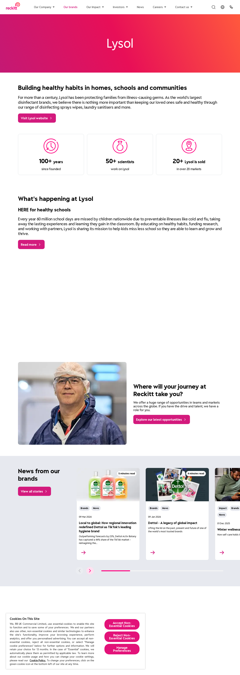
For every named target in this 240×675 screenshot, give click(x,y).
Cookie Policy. (38, 660)
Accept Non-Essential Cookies (122, 624)
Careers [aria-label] (159, 7)
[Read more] (31, 244)
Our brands (70, 7)
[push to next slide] (90, 570)
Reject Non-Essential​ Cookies (122, 636)
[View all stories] (34, 491)
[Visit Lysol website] (37, 118)
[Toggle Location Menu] (223, 7)
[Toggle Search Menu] (214, 7)
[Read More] (108, 514)
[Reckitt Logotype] (13, 7)
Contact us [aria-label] (183, 7)
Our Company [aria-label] (44, 7)
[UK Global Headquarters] (231, 7)
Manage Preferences (122, 649)
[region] (75, 641)
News (140, 7)
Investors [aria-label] (120, 7)
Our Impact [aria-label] (95, 7)
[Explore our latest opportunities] (161, 419)
